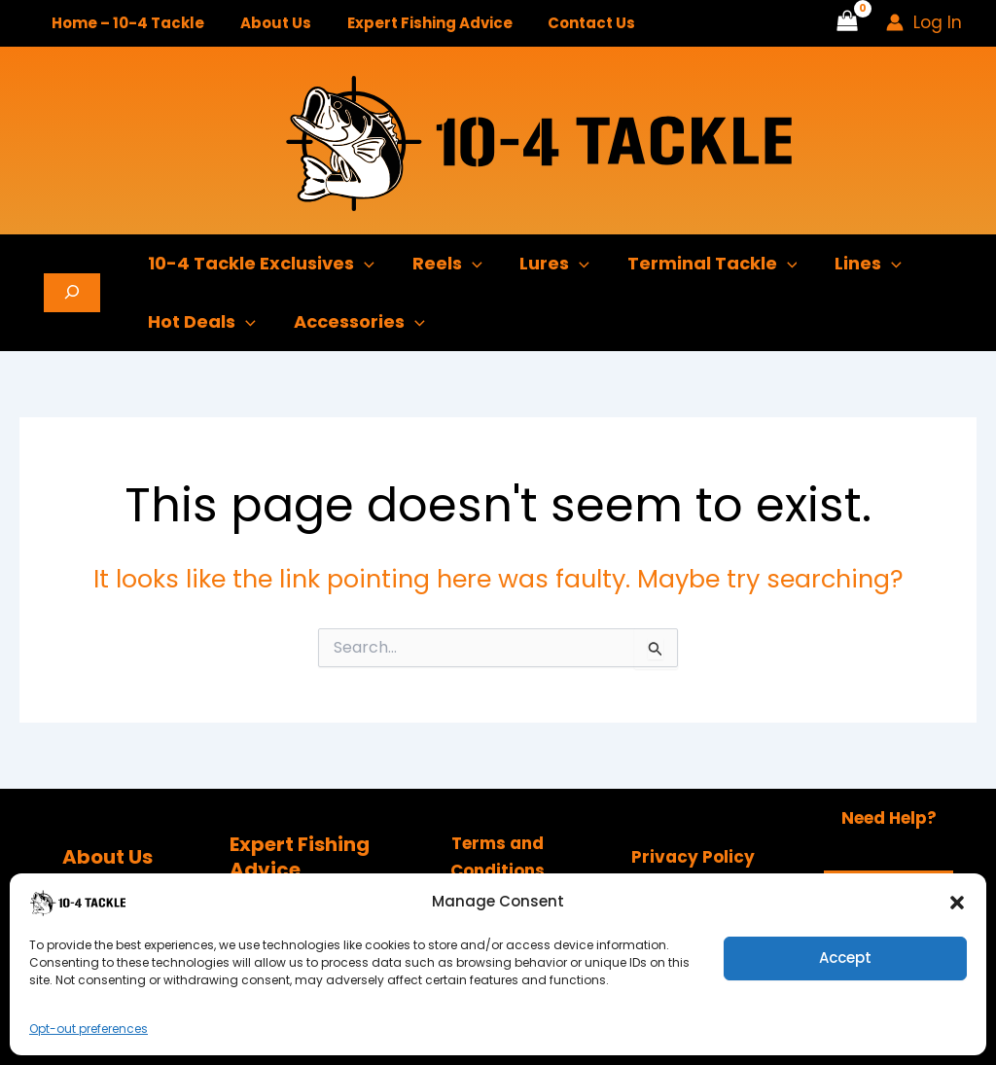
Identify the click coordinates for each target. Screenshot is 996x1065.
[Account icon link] (924, 22)
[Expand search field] (72, 292)
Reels (444, 263)
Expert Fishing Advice (413, 23)
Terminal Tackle (703, 263)
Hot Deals (201, 322)
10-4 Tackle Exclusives (260, 263)
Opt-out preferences (88, 1028)
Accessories (355, 322)
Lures (549, 263)
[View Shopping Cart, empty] (847, 23)
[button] (957, 902)
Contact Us (569, 23)
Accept (845, 957)
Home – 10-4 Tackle (125, 23)
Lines (856, 263)
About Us (266, 23)
